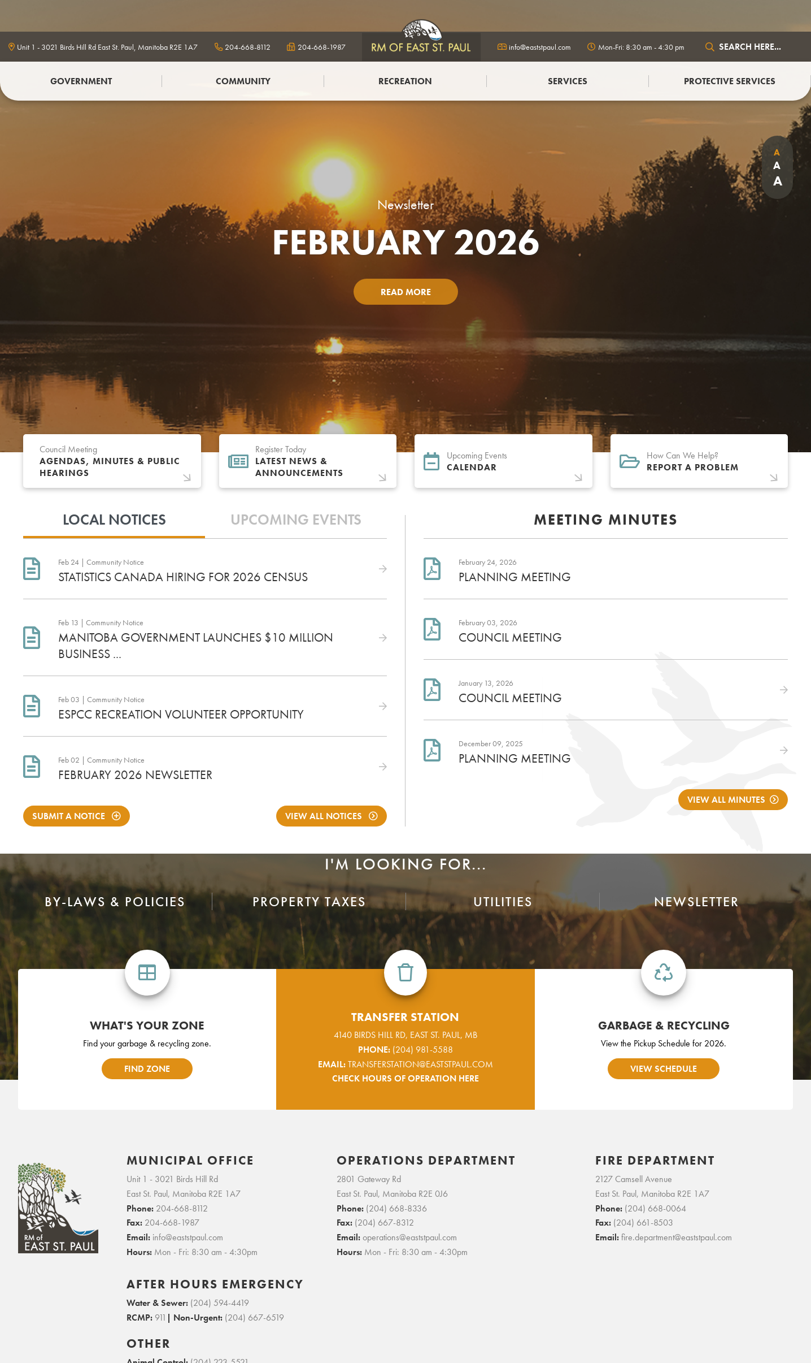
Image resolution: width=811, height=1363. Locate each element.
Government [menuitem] (81, 81)
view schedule (663, 1069)
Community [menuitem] (243, 81)
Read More (406, 292)
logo (421, 46)
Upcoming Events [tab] (295, 519)
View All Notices (324, 816)
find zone (147, 1069)
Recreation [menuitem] (405, 81)
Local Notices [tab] (114, 519)
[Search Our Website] (752, 47)
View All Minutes (726, 800)
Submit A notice (69, 816)
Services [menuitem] (567, 81)
